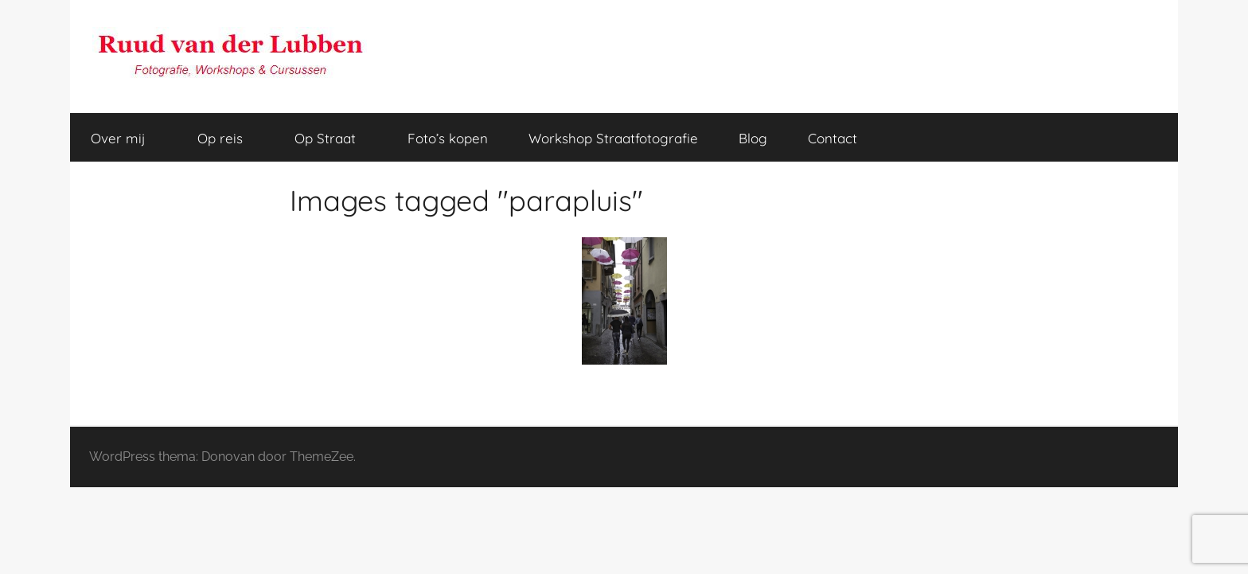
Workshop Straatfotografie (613, 138)
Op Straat (333, 138)
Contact (832, 138)
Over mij (127, 138)
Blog (753, 138)
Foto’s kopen (448, 138)
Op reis (228, 138)
